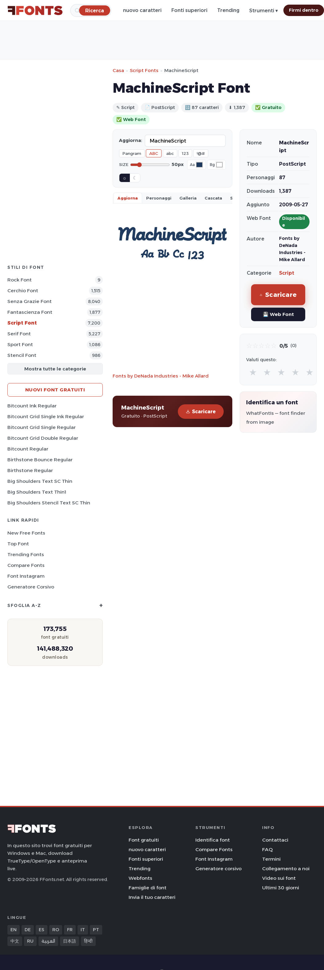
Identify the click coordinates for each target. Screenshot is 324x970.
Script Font (22, 323)
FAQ (267, 849)
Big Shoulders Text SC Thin (39, 481)
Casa (118, 70)
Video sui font (279, 878)
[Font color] (199, 164)
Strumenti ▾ (263, 11)
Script (286, 273)
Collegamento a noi (286, 868)
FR (70, 929)
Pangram (131, 153)
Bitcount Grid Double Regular (42, 438)
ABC (153, 153)
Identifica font (212, 840)
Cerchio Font (22, 290)
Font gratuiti (144, 840)
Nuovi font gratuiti (55, 390)
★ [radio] (253, 372)
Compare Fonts (26, 565)
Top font (18, 544)
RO (55, 929)
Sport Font (20, 344)
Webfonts (140, 878)
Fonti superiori (189, 10)
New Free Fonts (26, 533)
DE (28, 929)
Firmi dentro (303, 10)
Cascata (213, 198)
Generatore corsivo (30, 587)
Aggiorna (128, 198)
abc (170, 153)
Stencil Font (21, 355)
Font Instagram (26, 576)
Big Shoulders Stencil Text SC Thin (48, 503)
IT (83, 929)
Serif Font (19, 334)
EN (13, 929)
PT (96, 929)
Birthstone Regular (30, 470)
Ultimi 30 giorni (280, 888)
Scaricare (201, 411)
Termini (271, 859)
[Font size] (150, 164)
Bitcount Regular (27, 449)
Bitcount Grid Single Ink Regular (45, 416)
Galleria (188, 198)
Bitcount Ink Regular (32, 406)
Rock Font (19, 280)
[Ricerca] (94, 10)
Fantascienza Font (29, 312)
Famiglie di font (147, 888)
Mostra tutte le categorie (55, 369)
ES (41, 929)
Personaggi (158, 198)
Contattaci (275, 840)
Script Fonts (144, 70)
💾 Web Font (278, 314)
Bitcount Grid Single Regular (41, 427)
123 (185, 153)
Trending (228, 10)
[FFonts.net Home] (35, 10)
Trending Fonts (25, 554)
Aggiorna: (130, 140)
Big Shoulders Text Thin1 (36, 492)
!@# (201, 153)
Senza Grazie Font (29, 301)
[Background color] (219, 164)
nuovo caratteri (142, 10)
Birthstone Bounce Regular (40, 460)
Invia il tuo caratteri (152, 897)
